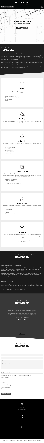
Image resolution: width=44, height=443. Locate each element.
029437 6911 (23, 422)
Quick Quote (3, 6)
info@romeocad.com (22, 433)
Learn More (19, 27)
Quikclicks (39, 440)
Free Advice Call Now (10, 6)
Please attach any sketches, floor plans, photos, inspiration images (16, 375)
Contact (25, 27)
